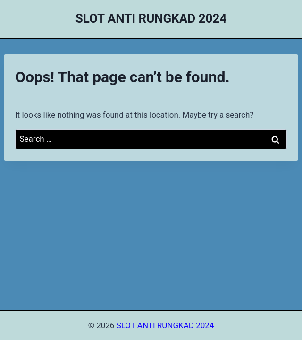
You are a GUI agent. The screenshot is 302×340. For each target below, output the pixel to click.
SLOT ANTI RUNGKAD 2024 (165, 325)
